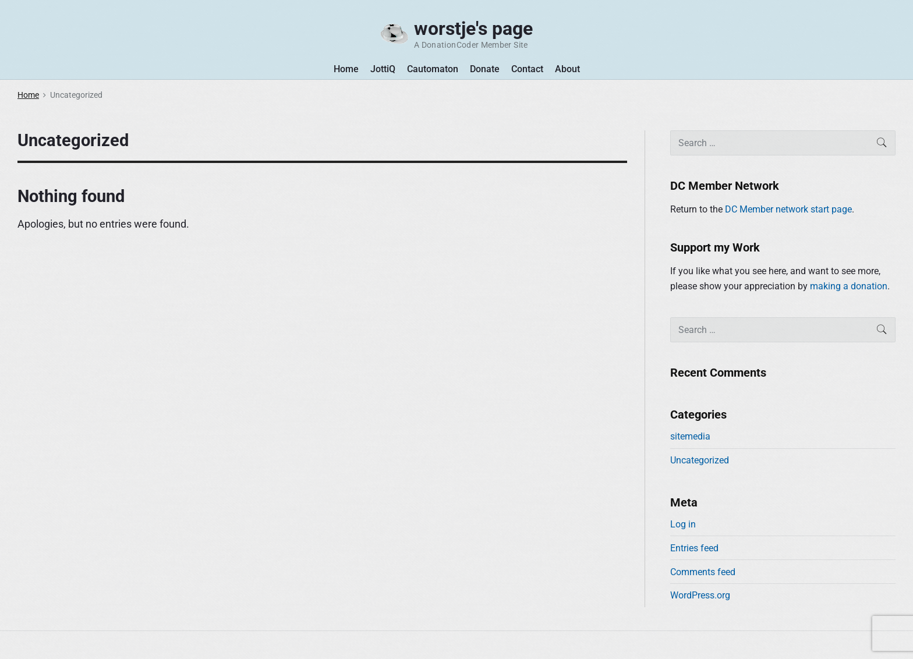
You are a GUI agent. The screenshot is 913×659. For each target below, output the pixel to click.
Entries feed (694, 548)
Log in (683, 524)
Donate (485, 69)
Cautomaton (432, 69)
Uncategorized (699, 460)
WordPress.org (700, 595)
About (567, 69)
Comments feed (702, 571)
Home (346, 69)
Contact (527, 69)
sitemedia (690, 436)
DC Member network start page (788, 209)
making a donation (848, 286)
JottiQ (382, 69)
